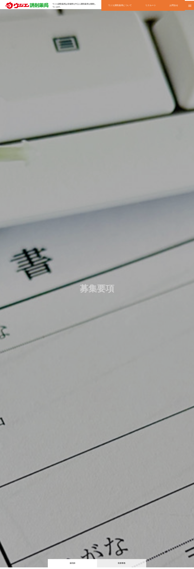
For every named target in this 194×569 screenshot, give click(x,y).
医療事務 (121, 563)
